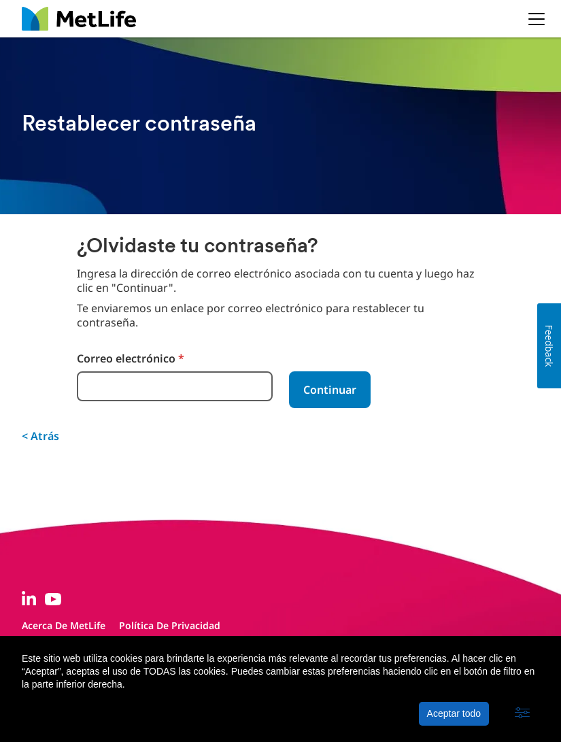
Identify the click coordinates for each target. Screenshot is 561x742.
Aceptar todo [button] (454, 713)
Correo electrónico (130, 359)
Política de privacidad (169, 625)
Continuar (329, 389)
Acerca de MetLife (63, 625)
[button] (522, 713)
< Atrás (40, 435)
